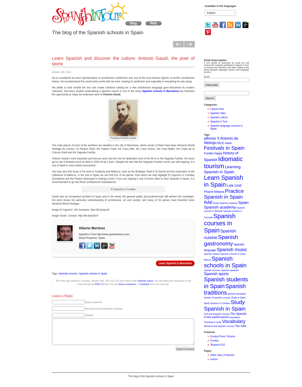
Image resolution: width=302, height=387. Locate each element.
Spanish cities (218, 113)
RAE (208, 202)
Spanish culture (145, 280)
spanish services (212, 270)
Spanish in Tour (219, 121)
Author (214, 359)
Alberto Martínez (92, 228)
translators (235, 317)
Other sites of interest (222, 355)
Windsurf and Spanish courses (219, 326)
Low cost (234, 185)
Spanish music (232, 249)
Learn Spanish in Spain (223, 181)
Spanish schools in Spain (93, 273)
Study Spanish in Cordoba (217, 303)
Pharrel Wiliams (214, 191)
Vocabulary (233, 321)
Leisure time (217, 109)
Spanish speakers (230, 270)
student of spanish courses (217, 297)
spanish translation (237, 294)
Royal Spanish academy (225, 203)
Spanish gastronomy (221, 240)
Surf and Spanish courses (217, 314)
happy (219, 153)
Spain (243, 202)
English (211, 13)
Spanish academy (220, 207)
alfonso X (212, 138)
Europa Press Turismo (222, 336)
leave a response (127, 284)
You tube (240, 326)
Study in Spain (238, 297)
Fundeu (209, 153)
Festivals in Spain (224, 148)
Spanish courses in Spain (220, 223)
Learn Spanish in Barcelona (175, 263)
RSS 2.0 (99, 284)
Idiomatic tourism (68, 273)
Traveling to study (213, 322)
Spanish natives (212, 254)
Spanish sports (216, 274)
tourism (224, 317)
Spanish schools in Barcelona (160, 91)
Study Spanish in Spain (225, 305)
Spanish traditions (225, 289)
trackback (144, 284)
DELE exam (224, 143)
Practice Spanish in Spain (224, 194)
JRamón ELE (217, 344)
